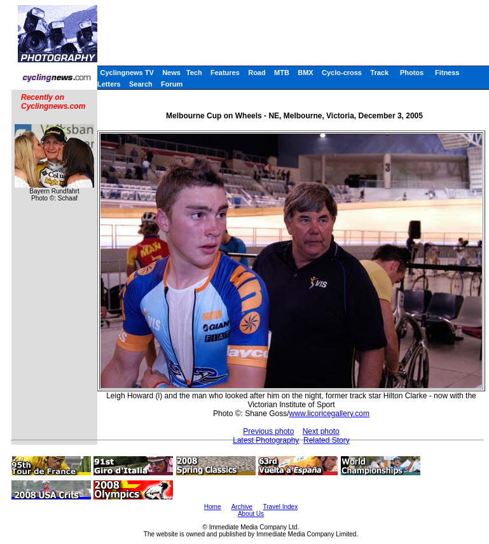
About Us (251, 513)
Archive (241, 506)
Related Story (326, 440)
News (171, 72)
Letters (109, 84)
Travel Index (280, 506)
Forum (172, 84)
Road (257, 72)
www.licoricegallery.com (329, 413)
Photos (412, 72)
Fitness (447, 72)
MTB (281, 72)
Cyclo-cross (342, 72)
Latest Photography (266, 440)
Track (379, 72)
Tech (194, 72)
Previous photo (268, 431)
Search (141, 84)
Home (212, 506)
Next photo (321, 431)
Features (225, 72)
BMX (305, 72)
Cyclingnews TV (126, 72)
